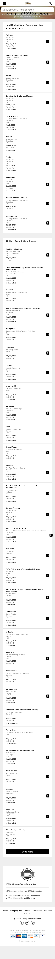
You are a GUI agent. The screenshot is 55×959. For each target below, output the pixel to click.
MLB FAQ (27, 914)
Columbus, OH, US (14, 29)
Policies (27, 911)
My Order (48, 911)
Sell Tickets (37, 911)
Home (5, 911)
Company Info (16, 911)
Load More (27, 852)
